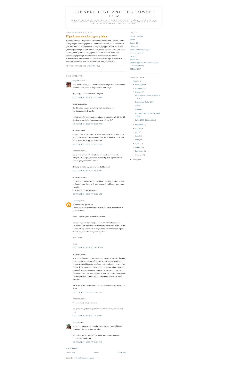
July (137, 132)
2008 (135, 81)
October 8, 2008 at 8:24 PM (87, 171)
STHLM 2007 (135, 69)
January (138, 155)
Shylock (76, 322)
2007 (135, 159)
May (137, 140)
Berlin (132, 39)
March (138, 147)
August (138, 128)
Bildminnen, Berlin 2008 (144, 102)
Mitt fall (138, 106)
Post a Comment (72, 348)
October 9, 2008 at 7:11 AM (87, 194)
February (138, 151)
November (139, 88)
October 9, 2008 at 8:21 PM (87, 342)
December (139, 84)
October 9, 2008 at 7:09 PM (87, 315)
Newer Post (70, 352)
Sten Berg (76, 200)
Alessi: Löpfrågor (136, 36)
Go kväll (133, 56)
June (137, 136)
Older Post (122, 352)
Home (96, 352)
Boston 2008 (135, 43)
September (139, 124)
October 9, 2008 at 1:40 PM (87, 292)
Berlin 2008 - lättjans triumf (145, 120)
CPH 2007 (134, 46)
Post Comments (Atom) (85, 358)
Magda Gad (77, 80)
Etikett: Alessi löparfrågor (140, 49)
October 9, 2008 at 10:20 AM (88, 247)
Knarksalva (134, 59)
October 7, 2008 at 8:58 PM (87, 144)
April (137, 143)
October (138, 92)
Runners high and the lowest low (114, 14)
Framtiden (138, 109)
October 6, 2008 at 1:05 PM (87, 97)
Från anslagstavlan (137, 53)
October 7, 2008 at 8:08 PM (87, 124)
